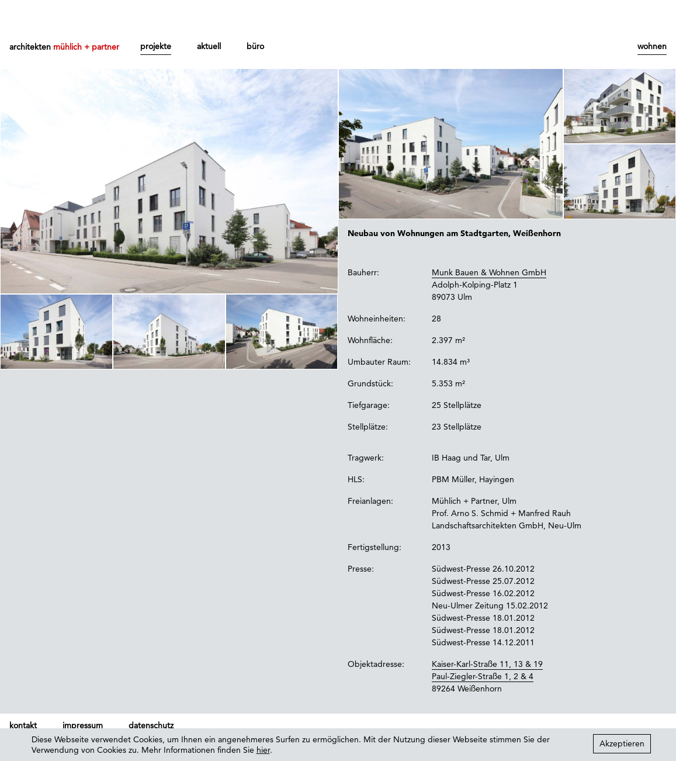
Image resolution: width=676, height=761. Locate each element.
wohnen (652, 46)
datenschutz (151, 725)
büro (255, 46)
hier (263, 750)
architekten (64, 46)
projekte (155, 46)
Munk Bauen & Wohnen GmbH (489, 272)
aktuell (209, 46)
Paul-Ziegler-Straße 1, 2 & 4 (482, 676)
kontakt (23, 725)
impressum (83, 725)
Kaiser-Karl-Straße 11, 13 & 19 (487, 664)
